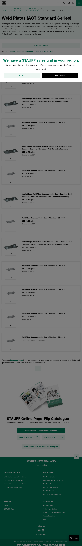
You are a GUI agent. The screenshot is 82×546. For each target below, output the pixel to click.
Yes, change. (60, 75)
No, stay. (22, 75)
